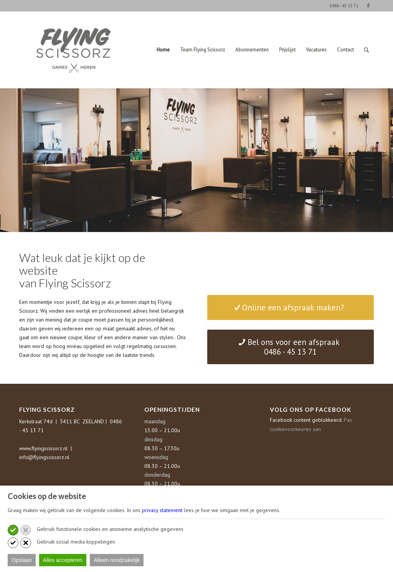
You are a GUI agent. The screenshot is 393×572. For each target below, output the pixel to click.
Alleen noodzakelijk (117, 560)
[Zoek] (366, 50)
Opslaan (21, 560)
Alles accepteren (63, 560)
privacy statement (162, 510)
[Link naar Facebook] (368, 6)
